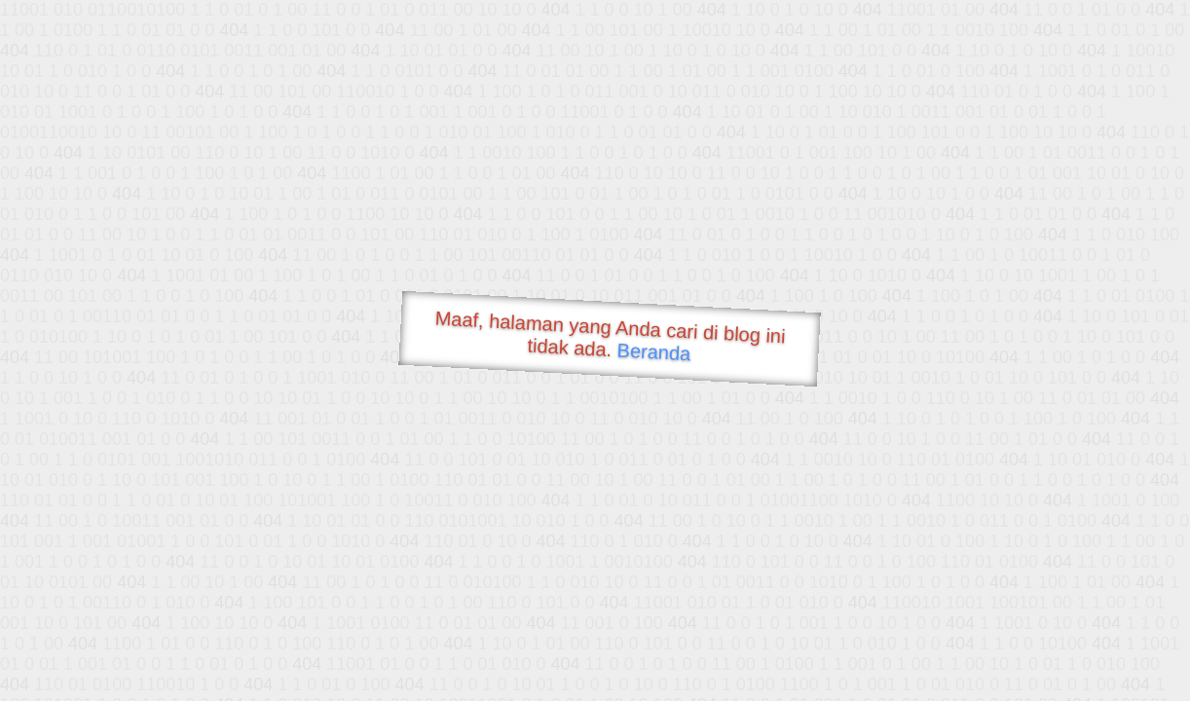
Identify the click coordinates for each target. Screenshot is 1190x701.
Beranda (653, 351)
